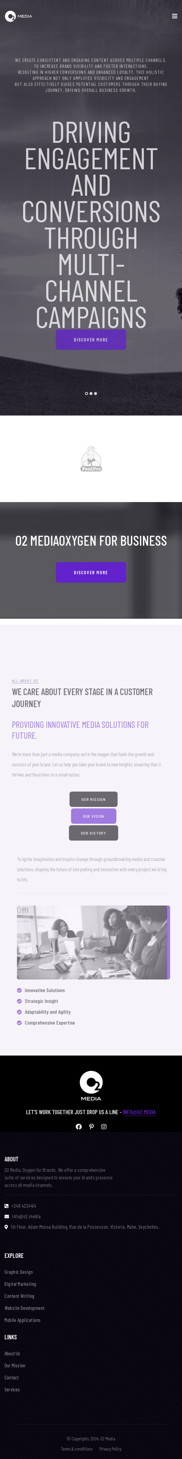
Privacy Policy (110, 1448)
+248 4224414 (23, 1206)
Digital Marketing (20, 1283)
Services (12, 1389)
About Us (12, 1353)
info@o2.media (139, 1111)
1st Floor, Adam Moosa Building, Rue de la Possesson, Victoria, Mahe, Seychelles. (85, 1227)
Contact (12, 1377)
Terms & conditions (76, 1448)
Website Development (25, 1307)
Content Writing (20, 1295)
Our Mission (15, 1365)
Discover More (91, 334)
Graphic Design (19, 1271)
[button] (86, 393)
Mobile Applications (23, 1320)
